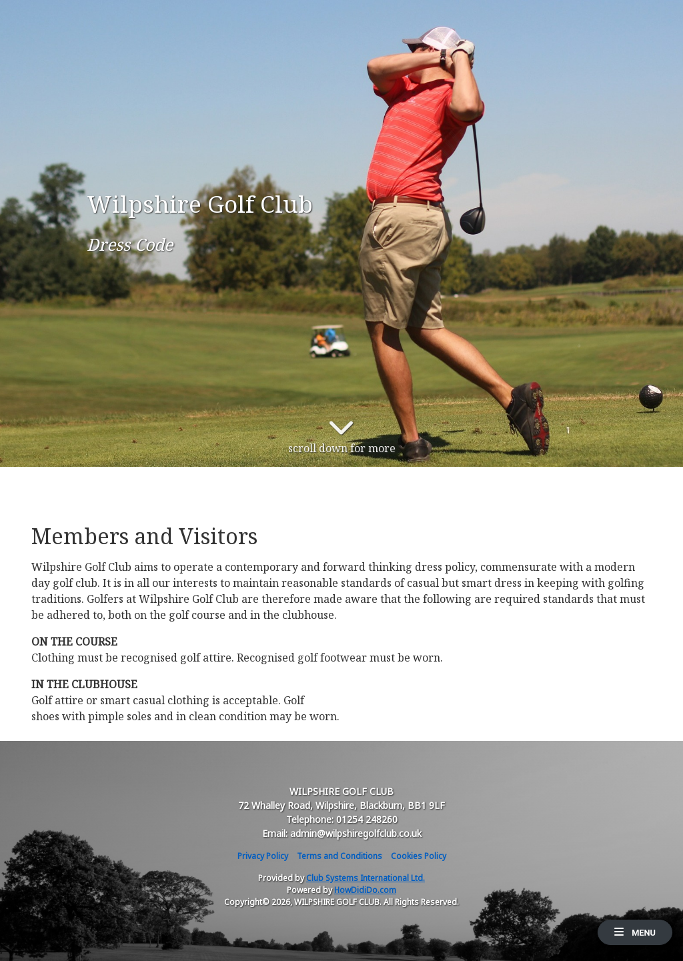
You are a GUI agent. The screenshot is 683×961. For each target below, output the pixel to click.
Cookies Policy (418, 856)
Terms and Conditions (339, 856)
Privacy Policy (262, 856)
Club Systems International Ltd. (365, 878)
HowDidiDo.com (365, 890)
